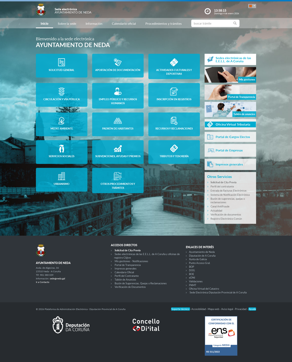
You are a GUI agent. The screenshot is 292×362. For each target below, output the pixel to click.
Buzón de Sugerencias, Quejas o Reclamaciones (141, 283)
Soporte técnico (180, 309)
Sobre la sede (67, 23)
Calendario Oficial (124, 272)
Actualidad (216, 210)
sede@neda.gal (57, 278)
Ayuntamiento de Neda (202, 251)
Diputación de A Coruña (202, 255)
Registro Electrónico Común (226, 218)
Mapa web (214, 309)
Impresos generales (126, 268)
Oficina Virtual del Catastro (204, 288)
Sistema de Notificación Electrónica (230, 194)
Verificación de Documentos (130, 286)
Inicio (44, 23)
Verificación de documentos (226, 214)
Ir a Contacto (42, 282)
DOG (192, 270)
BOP (191, 266)
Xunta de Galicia (198, 259)
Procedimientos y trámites (163, 23)
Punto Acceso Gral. (199, 263)
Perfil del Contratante (127, 275)
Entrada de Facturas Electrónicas (229, 190)
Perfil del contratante (222, 186)
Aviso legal (227, 309)
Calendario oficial (124, 23)
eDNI (192, 277)
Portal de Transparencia (128, 265)
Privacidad (241, 309)
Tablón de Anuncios (125, 279)
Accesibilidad (198, 309)
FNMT (192, 285)
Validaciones (196, 281)
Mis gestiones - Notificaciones (131, 261)
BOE (191, 274)
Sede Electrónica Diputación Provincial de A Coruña (218, 292)
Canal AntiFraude (220, 206)
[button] (252, 6)
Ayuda (252, 309)
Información (94, 23)
